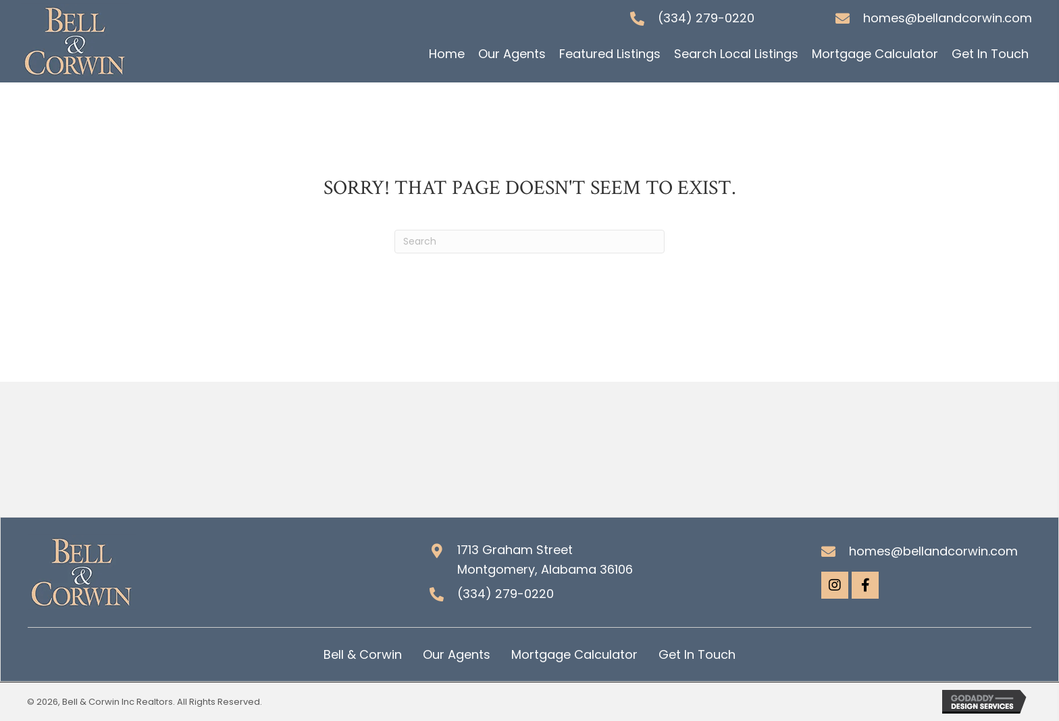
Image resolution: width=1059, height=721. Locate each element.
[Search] (529, 241)
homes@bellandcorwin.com (947, 17)
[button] (834, 585)
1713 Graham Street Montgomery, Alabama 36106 (545, 559)
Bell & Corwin (363, 654)
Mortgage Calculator (574, 654)
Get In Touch (696, 654)
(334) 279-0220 (706, 17)
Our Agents (456, 654)
